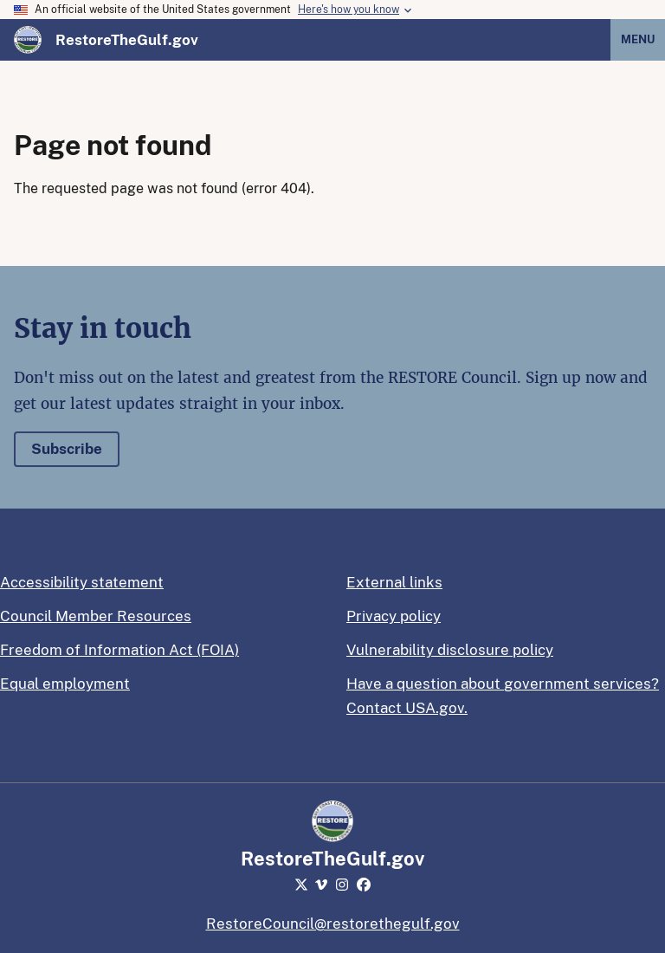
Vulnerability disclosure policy (449, 649)
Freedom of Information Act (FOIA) (119, 649)
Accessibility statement (82, 582)
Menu (638, 39)
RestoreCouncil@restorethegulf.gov (333, 923)
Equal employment (65, 683)
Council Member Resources (95, 616)
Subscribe (66, 448)
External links (394, 582)
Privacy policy (393, 616)
